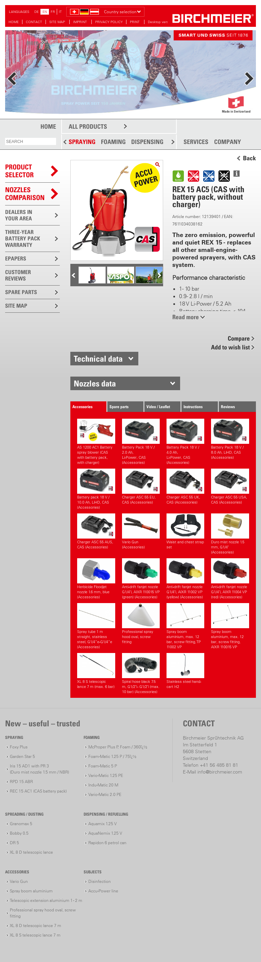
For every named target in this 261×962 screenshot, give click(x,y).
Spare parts (118, 406)
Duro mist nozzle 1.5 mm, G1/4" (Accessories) (230, 534)
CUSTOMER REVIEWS (18, 275)
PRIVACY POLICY (109, 22)
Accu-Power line (103, 890)
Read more (185, 317)
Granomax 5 (21, 823)
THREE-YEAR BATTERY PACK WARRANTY (22, 238)
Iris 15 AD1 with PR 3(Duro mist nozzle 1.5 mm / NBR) (39, 769)
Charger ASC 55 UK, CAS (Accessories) (185, 487)
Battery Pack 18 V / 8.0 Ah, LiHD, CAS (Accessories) (230, 439)
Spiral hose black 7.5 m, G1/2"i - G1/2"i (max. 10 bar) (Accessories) (141, 673)
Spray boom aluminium (31, 890)
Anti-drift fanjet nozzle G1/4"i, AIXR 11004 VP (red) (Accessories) (230, 578)
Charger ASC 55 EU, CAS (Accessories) (141, 487)
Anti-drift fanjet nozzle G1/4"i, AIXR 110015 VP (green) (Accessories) (141, 578)
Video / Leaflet (158, 406)
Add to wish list (230, 347)
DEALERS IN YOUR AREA (18, 215)
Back (249, 158)
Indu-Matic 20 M (103, 784)
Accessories (82, 406)
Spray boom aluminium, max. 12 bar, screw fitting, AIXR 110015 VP (230, 626)
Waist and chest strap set (185, 531)
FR (53, 12)
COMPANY (227, 142)
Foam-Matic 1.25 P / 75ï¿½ (112, 756)
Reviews (228, 406)
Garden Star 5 (22, 756)
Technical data (98, 358)
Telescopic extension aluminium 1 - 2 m (46, 900)
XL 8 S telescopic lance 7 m (35, 935)
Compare (239, 338)
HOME (13, 22)
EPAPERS (15, 258)
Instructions (193, 406)
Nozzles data (95, 383)
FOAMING (113, 141)
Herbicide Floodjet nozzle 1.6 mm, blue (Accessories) (96, 578)
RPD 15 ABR (21, 781)
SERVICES (196, 142)
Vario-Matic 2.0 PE (104, 794)
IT (60, 12)
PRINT (135, 22)
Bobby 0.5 (19, 833)
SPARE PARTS (21, 292)
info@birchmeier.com (219, 772)
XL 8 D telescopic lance (31, 852)
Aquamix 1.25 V (102, 823)
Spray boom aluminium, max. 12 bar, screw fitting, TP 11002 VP (185, 626)
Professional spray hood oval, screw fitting (141, 623)
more (32, 42)
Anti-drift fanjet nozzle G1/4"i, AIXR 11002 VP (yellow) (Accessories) (185, 578)
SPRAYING (82, 141)
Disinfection (99, 881)
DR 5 (14, 842)
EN (44, 12)
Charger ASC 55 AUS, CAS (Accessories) (96, 531)
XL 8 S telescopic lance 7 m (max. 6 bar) (96, 671)
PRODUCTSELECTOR (19, 171)
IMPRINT (80, 22)
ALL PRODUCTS (88, 126)
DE (36, 12)
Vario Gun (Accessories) (141, 531)
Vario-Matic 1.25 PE (105, 775)
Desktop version (160, 22)
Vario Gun (19, 881)
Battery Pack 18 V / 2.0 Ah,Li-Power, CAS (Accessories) (141, 442)
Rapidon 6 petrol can (107, 842)
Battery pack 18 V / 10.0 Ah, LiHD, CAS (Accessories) (96, 489)
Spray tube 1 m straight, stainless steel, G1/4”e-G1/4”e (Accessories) (96, 626)
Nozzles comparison (25, 194)
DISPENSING (147, 141)
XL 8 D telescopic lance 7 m (35, 925)
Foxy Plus (19, 746)
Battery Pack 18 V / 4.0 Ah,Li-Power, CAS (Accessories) (185, 442)
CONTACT (34, 22)
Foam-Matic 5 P (102, 765)
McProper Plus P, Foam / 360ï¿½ (117, 746)
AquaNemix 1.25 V (105, 833)
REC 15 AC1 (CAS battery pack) (38, 791)
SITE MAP (57, 22)
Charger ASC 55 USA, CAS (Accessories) (230, 487)
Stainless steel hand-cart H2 (185, 671)
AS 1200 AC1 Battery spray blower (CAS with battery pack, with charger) (96, 442)
